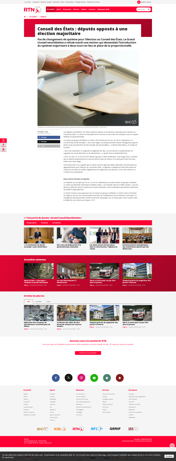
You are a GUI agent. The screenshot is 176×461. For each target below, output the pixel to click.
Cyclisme (52, 404)
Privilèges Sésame (80, 2)
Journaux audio (28, 407)
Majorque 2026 (103, 9)
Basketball (53, 399)
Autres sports (54, 417)
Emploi (104, 409)
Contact (131, 415)
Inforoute (43, 2)
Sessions (44, 223)
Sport (59, 9)
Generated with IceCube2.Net (143, 441)
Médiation (132, 409)
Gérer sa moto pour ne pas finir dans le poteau (103, 281)
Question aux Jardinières (83, 407)
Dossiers (26, 409)
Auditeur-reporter (144, 2)
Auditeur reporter (29, 412)
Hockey (52, 396)
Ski (51, 407)
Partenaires (132, 407)
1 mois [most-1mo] (48, 301)
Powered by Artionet (128, 441)
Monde (26, 399)
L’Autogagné (80, 409)
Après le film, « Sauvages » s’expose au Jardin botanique (36, 281)
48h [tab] (29, 301)
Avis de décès (106, 412)
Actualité (50, 9)
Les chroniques (80, 396)
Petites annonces (107, 404)
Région (43, 17)
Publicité (131, 401)
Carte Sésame (70, 2)
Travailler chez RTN (134, 404)
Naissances (56, 2)
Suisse (25, 396)
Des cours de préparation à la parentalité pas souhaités (69, 246)
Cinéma (104, 396)
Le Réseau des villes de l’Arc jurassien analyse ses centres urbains (69, 324)
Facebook (56, 378)
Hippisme (53, 409)
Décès (63, 2)
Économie (27, 401)
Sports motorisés (55, 415)
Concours (79, 415)
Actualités (57, 223)
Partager (43, 137)
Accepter (169, 456)
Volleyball (53, 401)
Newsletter (132, 417)
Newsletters (94, 378)
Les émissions (80, 394)
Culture (26, 404)
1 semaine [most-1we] (38, 301)
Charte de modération (135, 412)
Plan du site (48, 443)
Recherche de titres (82, 399)
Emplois (49, 2)
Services (92, 9)
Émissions (67, 9)
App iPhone (107, 378)
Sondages (79, 412)
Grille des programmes (83, 401)
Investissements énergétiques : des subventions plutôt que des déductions (136, 247)
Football (52, 394)
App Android (120, 378)
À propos (131, 394)
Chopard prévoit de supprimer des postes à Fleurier (137, 281)
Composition (31, 223)
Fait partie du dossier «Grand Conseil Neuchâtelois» (53, 217)
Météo (104, 401)
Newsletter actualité (30, 415)
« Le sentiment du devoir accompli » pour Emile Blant (35, 246)
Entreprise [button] (35, 2)
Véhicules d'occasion (93, 2)
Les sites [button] (27, 2)
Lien (41, 146)
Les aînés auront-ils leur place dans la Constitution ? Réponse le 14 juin (103, 247)
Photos (76, 9)
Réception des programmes (137, 396)
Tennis (52, 412)
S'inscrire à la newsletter (88, 353)
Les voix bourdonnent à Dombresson (66, 281)
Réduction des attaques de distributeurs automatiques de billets (37, 324)
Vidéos (84, 9)
